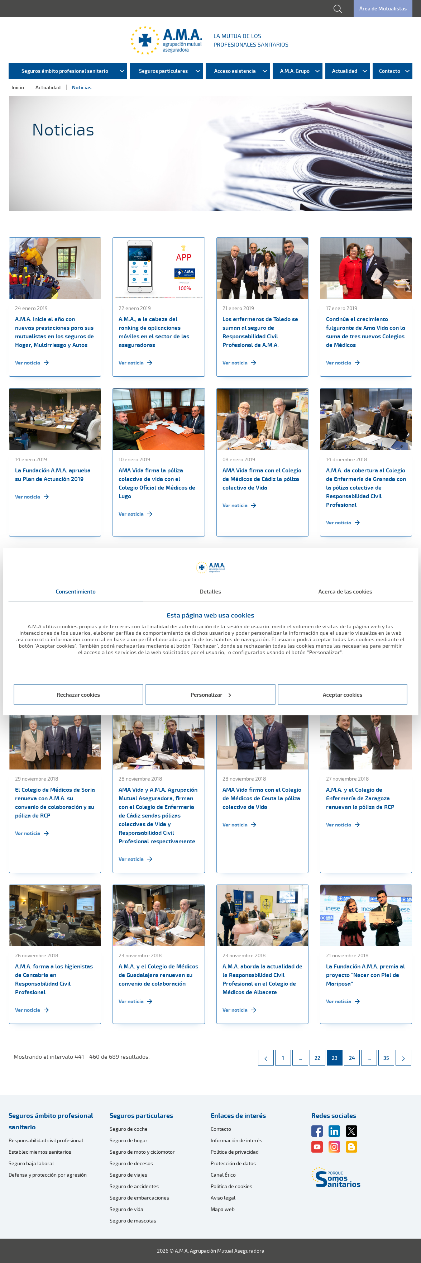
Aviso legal (223, 1197)
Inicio (17, 87)
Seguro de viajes (128, 1174)
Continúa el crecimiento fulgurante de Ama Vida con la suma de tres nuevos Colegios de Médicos (365, 332)
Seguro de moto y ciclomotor (142, 1151)
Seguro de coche (129, 1128)
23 (337, 1055)
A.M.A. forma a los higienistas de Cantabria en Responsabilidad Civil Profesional (54, 979)
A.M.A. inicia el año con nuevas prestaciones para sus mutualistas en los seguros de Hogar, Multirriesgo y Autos (54, 332)
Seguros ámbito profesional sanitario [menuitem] (64, 70)
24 (354, 1055)
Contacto (221, 1128)
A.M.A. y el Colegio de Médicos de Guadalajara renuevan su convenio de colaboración (158, 974)
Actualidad (48, 87)
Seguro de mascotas (133, 1220)
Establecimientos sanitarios (40, 1151)
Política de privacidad (235, 1151)
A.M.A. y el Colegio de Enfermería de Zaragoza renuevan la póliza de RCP (360, 798)
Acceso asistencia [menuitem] (235, 70)
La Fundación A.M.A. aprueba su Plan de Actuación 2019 (53, 474)
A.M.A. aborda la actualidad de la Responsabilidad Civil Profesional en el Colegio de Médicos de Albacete (262, 979)
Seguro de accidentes (134, 1186)
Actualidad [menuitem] (344, 70)
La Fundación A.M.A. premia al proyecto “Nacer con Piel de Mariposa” (365, 974)
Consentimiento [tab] (76, 591)
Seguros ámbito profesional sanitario (51, 1121)
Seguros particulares (141, 1115)
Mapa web (223, 1209)
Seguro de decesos (131, 1163)
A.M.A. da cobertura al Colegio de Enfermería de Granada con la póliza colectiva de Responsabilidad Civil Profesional (366, 487)
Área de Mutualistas (383, 8)
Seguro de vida (126, 1209)
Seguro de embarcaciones (139, 1197)
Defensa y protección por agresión (48, 1174)
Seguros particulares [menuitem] (163, 70)
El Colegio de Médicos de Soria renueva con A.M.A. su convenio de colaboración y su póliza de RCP (55, 802)
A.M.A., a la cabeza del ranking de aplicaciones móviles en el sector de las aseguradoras (154, 332)
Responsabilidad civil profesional (46, 1140)
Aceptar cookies (343, 694)
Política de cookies (231, 1186)
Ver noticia (32, 362)
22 (319, 1055)
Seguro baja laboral (31, 1163)
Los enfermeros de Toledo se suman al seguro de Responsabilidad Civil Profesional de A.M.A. (260, 332)
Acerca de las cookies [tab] (345, 591)
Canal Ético (223, 1174)
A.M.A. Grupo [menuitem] (295, 70)
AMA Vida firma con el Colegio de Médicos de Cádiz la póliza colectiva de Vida (262, 478)
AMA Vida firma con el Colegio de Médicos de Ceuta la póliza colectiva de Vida (262, 798)
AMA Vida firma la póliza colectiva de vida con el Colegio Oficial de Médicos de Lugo (157, 483)
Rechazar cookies (78, 694)
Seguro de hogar (129, 1140)
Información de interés (236, 1140)
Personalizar (211, 694)
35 (388, 1055)
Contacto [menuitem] (389, 70)
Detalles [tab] (210, 591)
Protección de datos (233, 1163)
